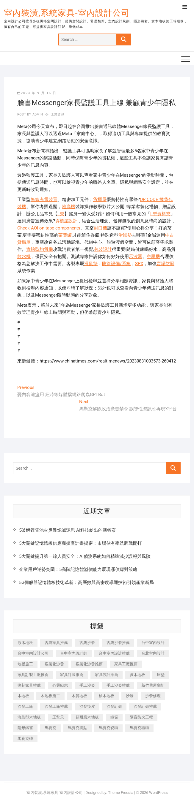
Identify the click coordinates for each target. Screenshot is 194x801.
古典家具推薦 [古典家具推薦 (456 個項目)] (56, 642)
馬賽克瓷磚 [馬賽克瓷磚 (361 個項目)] (108, 728)
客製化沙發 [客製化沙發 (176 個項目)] (54, 664)
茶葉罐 (65, 235)
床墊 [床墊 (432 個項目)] (161, 674)
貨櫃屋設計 (66, 221)
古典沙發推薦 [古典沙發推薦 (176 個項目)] (118, 642)
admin (37, 114)
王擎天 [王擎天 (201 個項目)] (58, 717)
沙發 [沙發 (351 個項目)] (130, 696)
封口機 (100, 228)
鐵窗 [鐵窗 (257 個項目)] (114, 717)
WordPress (158, 792)
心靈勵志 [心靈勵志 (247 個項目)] (60, 685)
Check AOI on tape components (48, 228)
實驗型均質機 (39, 249)
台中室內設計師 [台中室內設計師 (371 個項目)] (73, 653)
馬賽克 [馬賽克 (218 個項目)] (50, 728)
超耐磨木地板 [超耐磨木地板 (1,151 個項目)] (87, 717)
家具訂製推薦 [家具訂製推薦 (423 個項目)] (71, 674)
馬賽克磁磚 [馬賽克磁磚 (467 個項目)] (139, 728)
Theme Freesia (120, 792)
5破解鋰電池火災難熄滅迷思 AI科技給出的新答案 (67, 530)
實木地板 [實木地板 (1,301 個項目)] (137, 674)
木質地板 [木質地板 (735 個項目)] (79, 696)
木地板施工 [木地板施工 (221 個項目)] (50, 696)
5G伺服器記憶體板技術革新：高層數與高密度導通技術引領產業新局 (86, 582)
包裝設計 (103, 249)
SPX (139, 263)
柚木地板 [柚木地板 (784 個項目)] (106, 696)
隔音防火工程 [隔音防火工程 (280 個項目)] (141, 717)
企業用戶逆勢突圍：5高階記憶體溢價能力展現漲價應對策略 (78, 569)
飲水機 (24, 256)
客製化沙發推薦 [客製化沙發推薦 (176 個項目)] (89, 664)
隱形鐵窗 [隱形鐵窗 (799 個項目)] (25, 728)
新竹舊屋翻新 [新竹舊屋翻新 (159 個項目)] (153, 685)
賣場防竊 (165, 263)
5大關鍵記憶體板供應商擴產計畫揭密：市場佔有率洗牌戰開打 (80, 543)
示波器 (135, 256)
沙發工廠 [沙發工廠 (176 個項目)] (25, 706)
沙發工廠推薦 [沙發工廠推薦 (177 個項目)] (56, 706)
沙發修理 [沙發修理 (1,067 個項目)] (153, 696)
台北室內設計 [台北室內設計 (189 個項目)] (153, 653)
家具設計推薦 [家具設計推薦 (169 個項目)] (106, 674)
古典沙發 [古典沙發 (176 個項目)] (87, 642)
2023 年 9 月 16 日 (37, 93)
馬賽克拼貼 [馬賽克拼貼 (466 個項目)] (77, 728)
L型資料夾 (160, 213)
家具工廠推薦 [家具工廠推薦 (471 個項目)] (125, 664)
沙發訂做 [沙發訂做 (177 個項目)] (114, 706)
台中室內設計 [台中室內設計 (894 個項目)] (153, 642)
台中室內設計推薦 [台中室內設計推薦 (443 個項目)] (114, 653)
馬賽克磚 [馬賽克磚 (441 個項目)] (25, 738)
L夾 (60, 213)
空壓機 (153, 256)
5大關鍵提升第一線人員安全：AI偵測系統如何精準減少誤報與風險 (85, 556)
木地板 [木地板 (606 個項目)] (23, 696)
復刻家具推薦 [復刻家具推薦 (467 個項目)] (29, 685)
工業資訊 (57, 114)
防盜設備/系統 (116, 263)
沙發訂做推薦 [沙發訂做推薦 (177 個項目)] (145, 706)
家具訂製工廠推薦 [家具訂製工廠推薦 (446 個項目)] (33, 674)
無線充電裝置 (44, 199)
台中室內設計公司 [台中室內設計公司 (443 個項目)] (33, 653)
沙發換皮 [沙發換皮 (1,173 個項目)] (87, 706)
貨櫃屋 (100, 199)
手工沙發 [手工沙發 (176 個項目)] (87, 685)
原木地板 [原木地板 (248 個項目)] (25, 642)
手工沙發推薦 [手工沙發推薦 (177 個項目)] (118, 685)
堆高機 (68, 206)
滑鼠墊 (125, 235)
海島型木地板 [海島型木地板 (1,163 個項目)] (29, 717)
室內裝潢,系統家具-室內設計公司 (67, 13)
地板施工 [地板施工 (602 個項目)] (25, 664)
